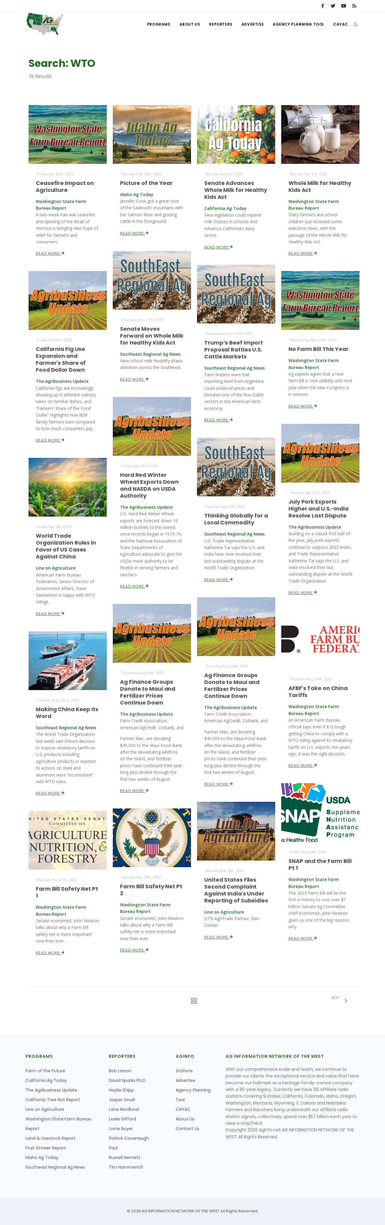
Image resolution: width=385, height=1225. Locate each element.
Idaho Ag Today (42, 1158)
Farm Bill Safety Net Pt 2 (151, 890)
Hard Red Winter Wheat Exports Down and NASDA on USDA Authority (149, 485)
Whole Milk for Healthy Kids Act (320, 186)
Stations (184, 1071)
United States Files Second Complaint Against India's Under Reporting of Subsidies (236, 890)
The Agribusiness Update (51, 1090)
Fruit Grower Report (46, 1148)
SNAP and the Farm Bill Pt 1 (320, 865)
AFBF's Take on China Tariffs (318, 692)
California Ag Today (46, 1080)
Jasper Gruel (122, 1100)
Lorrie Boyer (121, 1129)
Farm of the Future (45, 1071)
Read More (50, 253)
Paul (113, 1148)
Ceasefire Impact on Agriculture (65, 186)
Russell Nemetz (124, 1158)
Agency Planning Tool (298, 24)
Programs (159, 24)
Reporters (220, 24)
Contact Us (187, 1129)
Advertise (253, 24)
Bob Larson (120, 1071)
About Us (189, 24)
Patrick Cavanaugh (129, 1138)
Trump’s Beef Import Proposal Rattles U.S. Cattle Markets (234, 349)
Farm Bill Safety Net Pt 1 (67, 892)
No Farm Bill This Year (318, 349)
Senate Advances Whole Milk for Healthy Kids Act (236, 189)
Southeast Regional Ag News (55, 1167)
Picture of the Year (146, 183)
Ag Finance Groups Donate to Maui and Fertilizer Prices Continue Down (232, 685)
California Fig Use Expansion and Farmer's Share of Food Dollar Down (61, 359)
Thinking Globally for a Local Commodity (236, 519)
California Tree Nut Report (53, 1100)
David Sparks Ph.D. (127, 1080)
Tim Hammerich (126, 1167)
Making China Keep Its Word (67, 712)
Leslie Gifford (122, 1119)
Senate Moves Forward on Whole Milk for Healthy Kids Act (151, 335)
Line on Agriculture (45, 1109)
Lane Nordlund (124, 1109)
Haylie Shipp (121, 1090)
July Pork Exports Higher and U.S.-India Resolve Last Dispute (318, 508)
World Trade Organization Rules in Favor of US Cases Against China (66, 546)
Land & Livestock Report (50, 1138)
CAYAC (340, 24)
